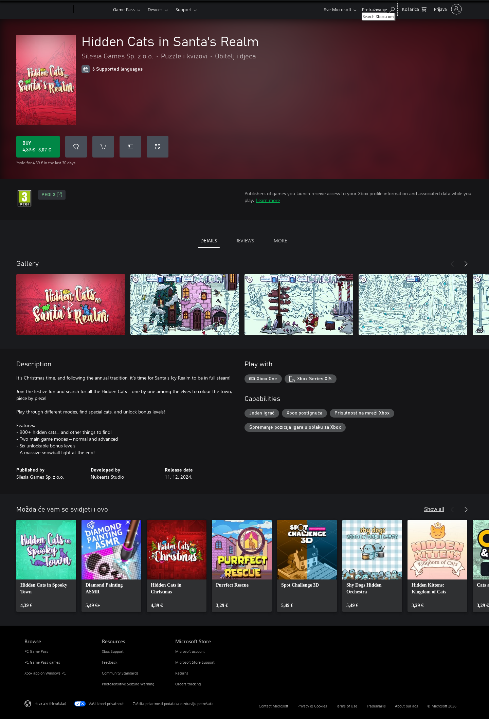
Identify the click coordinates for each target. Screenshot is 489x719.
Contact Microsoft (273, 706)
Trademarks (376, 706)
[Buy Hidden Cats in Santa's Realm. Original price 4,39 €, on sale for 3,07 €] (38, 147)
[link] (46, 566)
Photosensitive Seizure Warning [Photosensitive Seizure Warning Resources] (128, 684)
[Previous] (452, 264)
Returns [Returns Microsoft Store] (181, 673)
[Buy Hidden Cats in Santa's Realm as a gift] (130, 147)
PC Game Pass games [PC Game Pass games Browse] (42, 662)
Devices (155, 9)
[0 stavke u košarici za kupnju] (414, 9)
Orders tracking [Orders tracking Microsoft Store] (188, 684)
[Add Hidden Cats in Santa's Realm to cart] (103, 147)
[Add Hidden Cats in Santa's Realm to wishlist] (76, 147)
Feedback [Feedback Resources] (109, 662)
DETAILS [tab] (208, 240)
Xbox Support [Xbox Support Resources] (113, 651)
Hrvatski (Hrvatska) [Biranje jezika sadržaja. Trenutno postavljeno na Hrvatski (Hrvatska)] (50, 703)
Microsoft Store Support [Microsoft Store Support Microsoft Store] (195, 662)
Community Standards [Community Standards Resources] (120, 673)
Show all (434, 508)
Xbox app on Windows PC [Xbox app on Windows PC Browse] (45, 673)
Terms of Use (346, 706)
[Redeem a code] (157, 147)
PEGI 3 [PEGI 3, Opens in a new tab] (51, 195)
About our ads (406, 706)
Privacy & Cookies (312, 706)
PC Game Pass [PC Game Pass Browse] (36, 651)
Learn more (268, 200)
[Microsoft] (47, 9)
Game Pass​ (124, 9)
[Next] (466, 264)
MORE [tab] (280, 240)
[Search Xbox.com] (378, 8)
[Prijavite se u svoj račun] (447, 9)
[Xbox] (92, 9)
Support (184, 9)
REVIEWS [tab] (244, 240)
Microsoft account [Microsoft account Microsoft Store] (190, 651)
